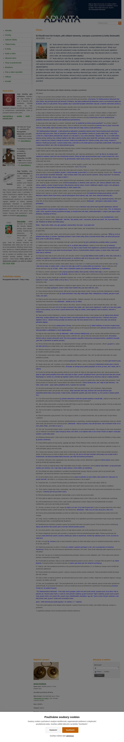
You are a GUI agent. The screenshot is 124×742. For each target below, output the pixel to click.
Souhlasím (70, 730)
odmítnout (70, 736)
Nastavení (53, 730)
